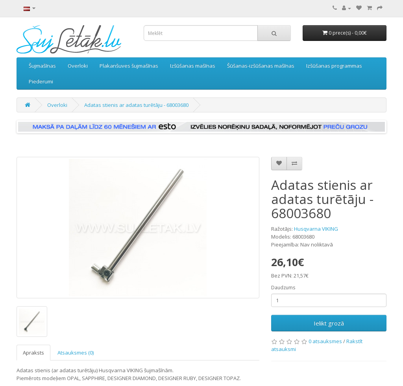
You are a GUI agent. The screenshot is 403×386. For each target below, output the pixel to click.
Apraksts (33, 352)
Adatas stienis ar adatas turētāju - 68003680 (136, 104)
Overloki (78, 65)
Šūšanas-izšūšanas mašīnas (260, 65)
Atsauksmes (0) (75, 352)
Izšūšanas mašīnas (192, 65)
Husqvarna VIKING (316, 228)
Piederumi (41, 81)
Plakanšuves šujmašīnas (129, 65)
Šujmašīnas (42, 65)
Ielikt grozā (329, 323)
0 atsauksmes (325, 341)
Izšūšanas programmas (334, 65)
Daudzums (283, 287)
